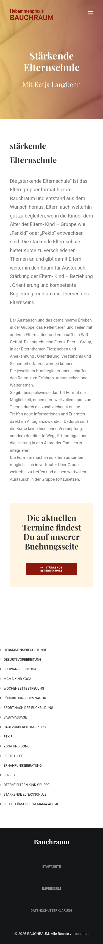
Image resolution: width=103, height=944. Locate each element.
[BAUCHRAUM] (32, 10)
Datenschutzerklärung (51, 911)
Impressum (51, 889)
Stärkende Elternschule (51, 569)
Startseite (51, 867)
